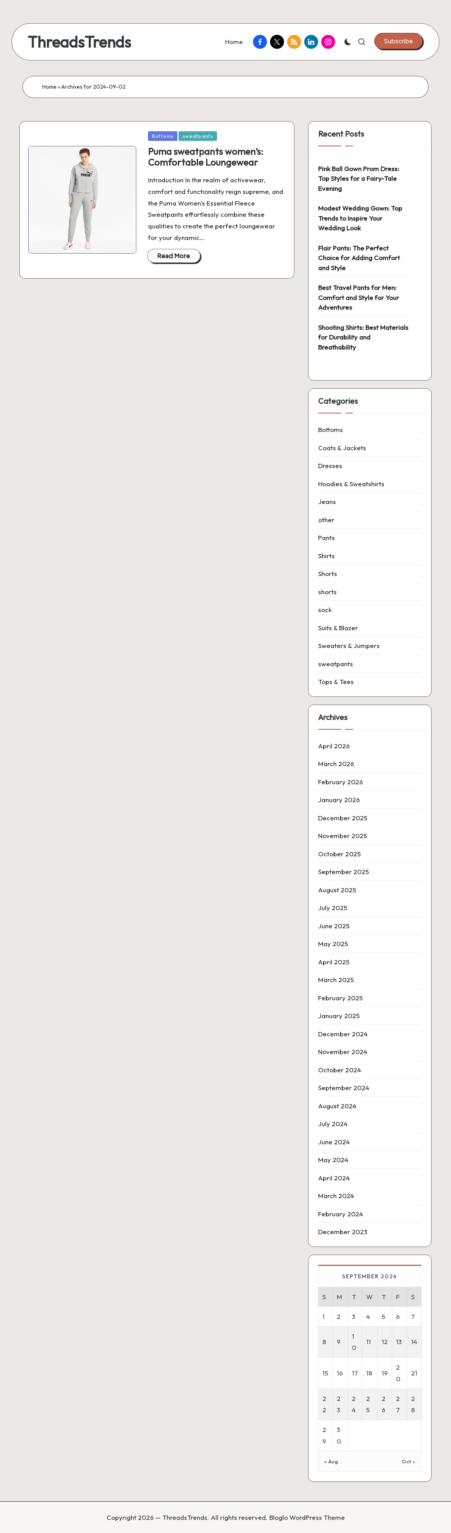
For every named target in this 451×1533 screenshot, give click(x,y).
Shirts (326, 556)
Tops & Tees (336, 681)
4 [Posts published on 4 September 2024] (368, 1316)
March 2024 (336, 1196)
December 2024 (343, 1034)
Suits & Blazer (338, 628)
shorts (327, 592)
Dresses (330, 465)
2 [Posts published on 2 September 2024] (339, 1316)
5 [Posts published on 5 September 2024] (383, 1316)
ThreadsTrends (79, 41)
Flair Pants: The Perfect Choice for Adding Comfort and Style (359, 258)
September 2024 (343, 1088)
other (326, 520)
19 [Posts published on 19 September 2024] (385, 1373)
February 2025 (340, 998)
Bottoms (163, 136)
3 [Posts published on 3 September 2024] (353, 1316)
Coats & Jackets (342, 448)
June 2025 (333, 926)
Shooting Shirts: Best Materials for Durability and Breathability (363, 337)
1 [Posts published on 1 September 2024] (323, 1316)
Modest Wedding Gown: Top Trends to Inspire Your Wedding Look (360, 218)
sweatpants (197, 136)
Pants (326, 537)
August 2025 (337, 890)
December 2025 (342, 818)
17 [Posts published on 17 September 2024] (355, 1373)
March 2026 (336, 764)
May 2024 (333, 1160)
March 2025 (336, 980)
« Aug (331, 1461)
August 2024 (337, 1106)
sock (325, 609)
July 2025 (332, 908)
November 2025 (342, 836)
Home (49, 86)
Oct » (408, 1461)
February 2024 (340, 1214)
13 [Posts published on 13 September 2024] (399, 1342)
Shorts (327, 573)
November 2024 (342, 1052)
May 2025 (333, 944)
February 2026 (340, 782)
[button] (398, 41)
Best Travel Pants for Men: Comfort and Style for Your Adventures (358, 297)
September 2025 (343, 872)
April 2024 (334, 1178)
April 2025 (333, 962)
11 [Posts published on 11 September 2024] (368, 1342)
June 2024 (334, 1142)
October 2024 (339, 1070)
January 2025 (339, 1016)
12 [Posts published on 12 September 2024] (385, 1342)
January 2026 (339, 800)
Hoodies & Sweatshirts (351, 484)
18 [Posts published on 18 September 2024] (369, 1373)
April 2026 (334, 746)
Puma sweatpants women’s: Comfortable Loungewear (205, 157)
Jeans (327, 501)
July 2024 (333, 1124)
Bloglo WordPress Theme (307, 1517)
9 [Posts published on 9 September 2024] (339, 1342)
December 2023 (342, 1232)
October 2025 (339, 854)
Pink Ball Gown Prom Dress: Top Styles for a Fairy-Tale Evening (358, 178)
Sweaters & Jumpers (349, 645)
